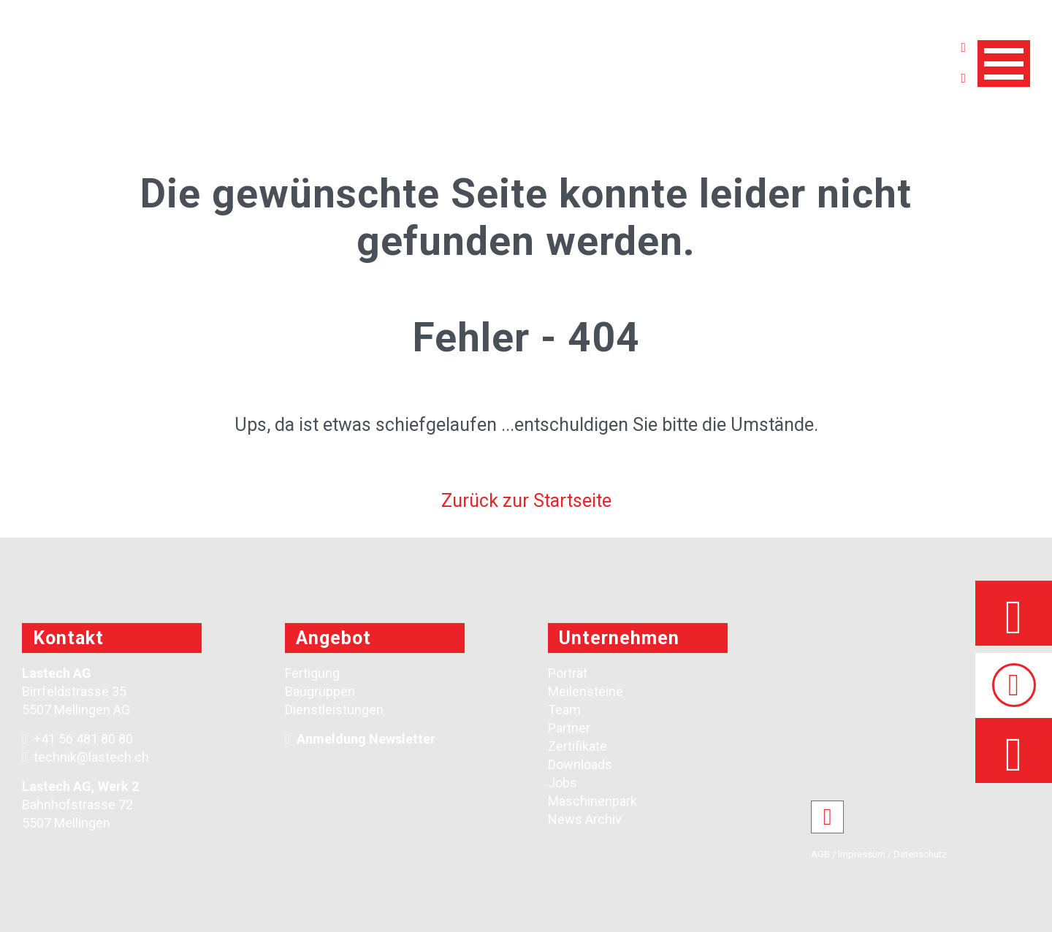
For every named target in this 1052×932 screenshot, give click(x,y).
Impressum (861, 854)
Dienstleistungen (334, 709)
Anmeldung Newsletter (366, 738)
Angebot (333, 638)
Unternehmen (619, 638)
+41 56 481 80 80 (77, 739)
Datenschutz (920, 854)
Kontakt (68, 638)
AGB (820, 854)
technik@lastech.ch (85, 757)
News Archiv (585, 819)
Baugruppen (320, 691)
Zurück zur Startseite (526, 500)
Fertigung (312, 673)
